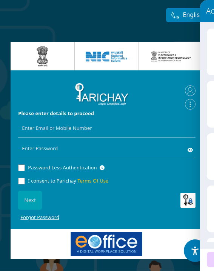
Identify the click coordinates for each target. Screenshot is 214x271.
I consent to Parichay (68, 180)
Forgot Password (39, 217)
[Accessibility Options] (195, 250)
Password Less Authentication (62, 167)
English (187, 15)
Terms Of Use (92, 180)
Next (30, 200)
